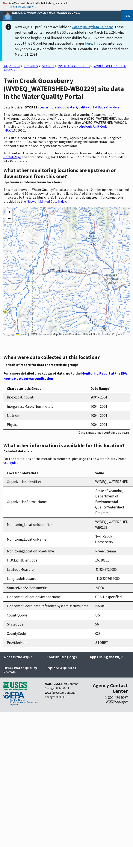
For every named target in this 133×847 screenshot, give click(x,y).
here (88, 43)
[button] (9, 212)
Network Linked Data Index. (47, 201)
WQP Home (11, 66)
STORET (48, 66)
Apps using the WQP (106, 657)
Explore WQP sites (61, 668)
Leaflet (21, 334)
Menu (127, 15)
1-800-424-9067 (116, 697)
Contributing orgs (62, 657)
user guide (10, 462)
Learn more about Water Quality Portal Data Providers (79, 107)
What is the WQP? (17, 657)
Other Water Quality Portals (20, 670)
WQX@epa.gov (117, 701)
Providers (31, 66)
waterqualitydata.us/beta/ (92, 27)
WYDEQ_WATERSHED (74, 66)
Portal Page (12, 157)
